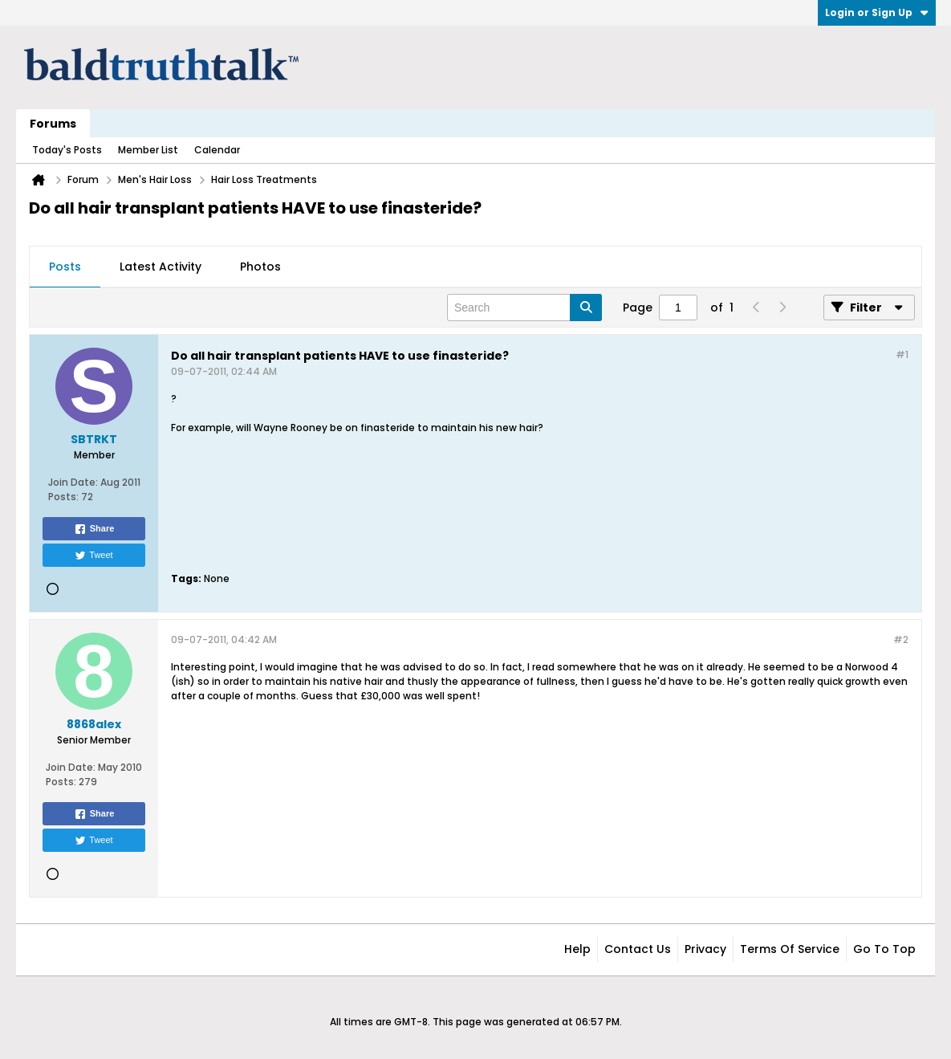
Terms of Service (789, 949)
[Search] (524, 307)
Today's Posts (67, 150)
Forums (53, 124)
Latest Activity (160, 267)
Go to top (884, 949)
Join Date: (73, 482)
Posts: (63, 496)
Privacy (705, 949)
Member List (148, 150)
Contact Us (637, 949)
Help (577, 949)
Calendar (217, 150)
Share (94, 529)
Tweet (93, 555)
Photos (260, 267)
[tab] (65, 267)
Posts (65, 267)
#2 (900, 639)
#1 (902, 354)
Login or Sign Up (877, 12)
